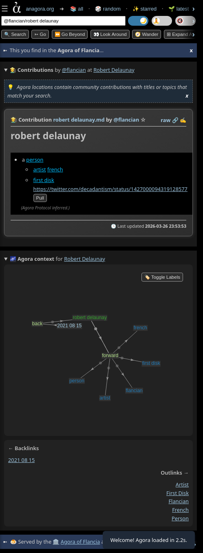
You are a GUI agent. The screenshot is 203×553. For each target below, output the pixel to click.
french (55, 169)
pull (40, 197)
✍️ (183, 120)
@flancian (74, 69)
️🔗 (175, 120)
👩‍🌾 (14, 119)
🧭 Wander (146, 34)
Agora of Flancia (80, 541)
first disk (43, 180)
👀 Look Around (110, 34)
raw (165, 120)
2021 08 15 (21, 460)
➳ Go (40, 34)
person (34, 159)
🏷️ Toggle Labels (162, 277)
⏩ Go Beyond (70, 34)
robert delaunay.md (78, 119)
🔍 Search (15, 34)
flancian (178, 501)
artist (39, 169)
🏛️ (56, 541)
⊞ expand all (180, 34)
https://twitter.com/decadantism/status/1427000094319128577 (110, 188)
